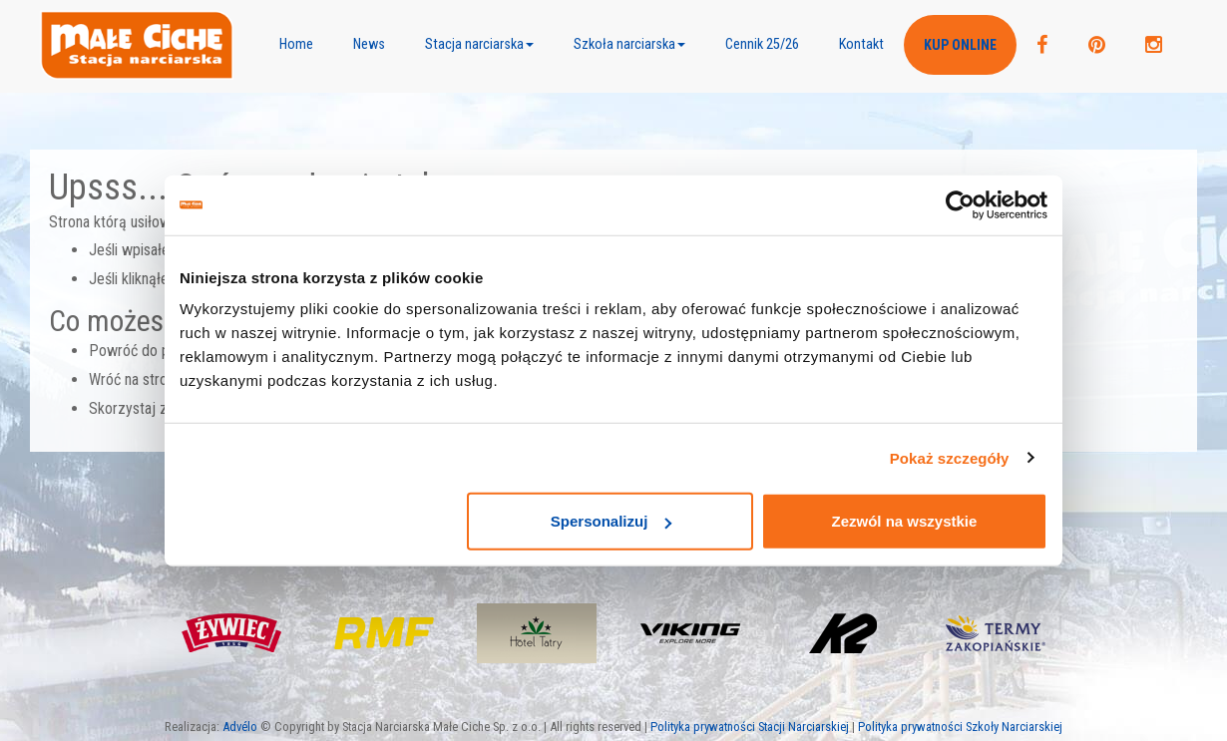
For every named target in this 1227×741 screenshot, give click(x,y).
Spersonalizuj (611, 521)
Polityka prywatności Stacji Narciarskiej (749, 726)
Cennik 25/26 (762, 44)
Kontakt (861, 44)
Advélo (239, 726)
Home (296, 44)
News (369, 44)
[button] (479, 45)
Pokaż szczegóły (950, 457)
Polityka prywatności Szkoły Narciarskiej (960, 726)
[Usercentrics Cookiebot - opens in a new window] (960, 204)
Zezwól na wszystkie (905, 521)
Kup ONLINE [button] (960, 45)
